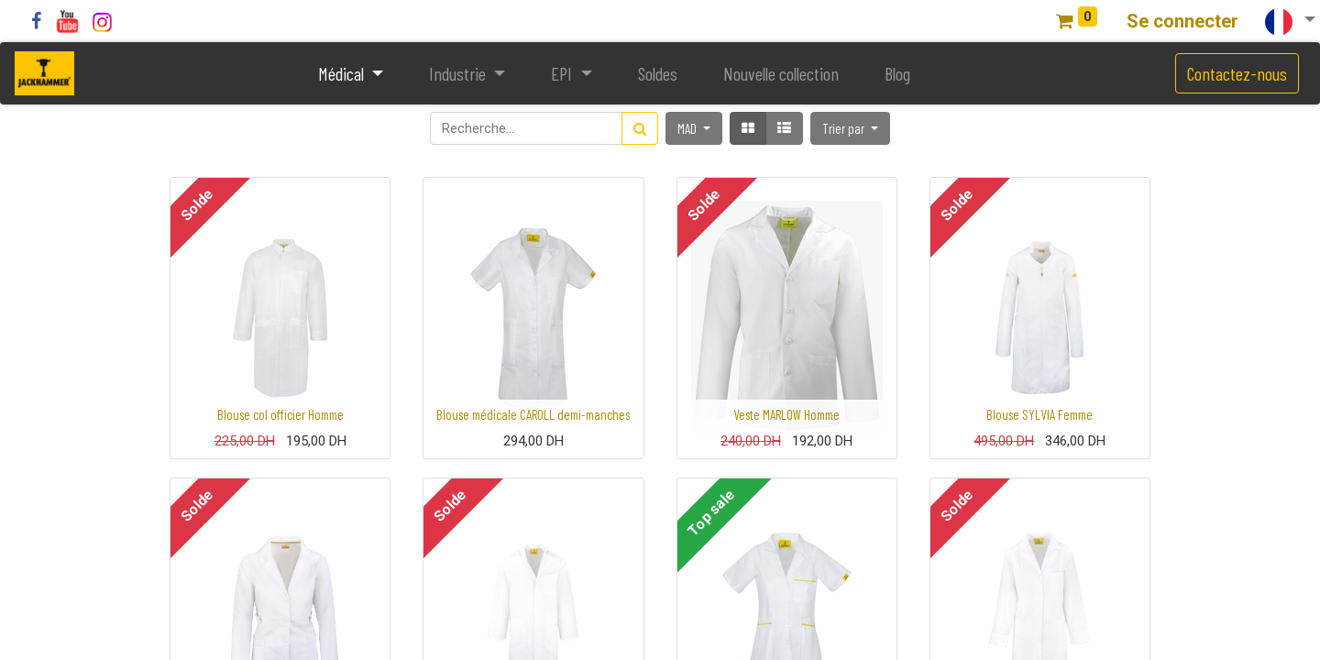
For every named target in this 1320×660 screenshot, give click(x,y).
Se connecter (1182, 21)
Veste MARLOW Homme (786, 414)
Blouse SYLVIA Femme (1039, 414)
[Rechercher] (640, 128)
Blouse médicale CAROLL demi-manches (533, 414)
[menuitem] (657, 73)
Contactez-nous (1237, 73)
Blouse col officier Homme (280, 414)
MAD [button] (688, 128)
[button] (850, 128)
